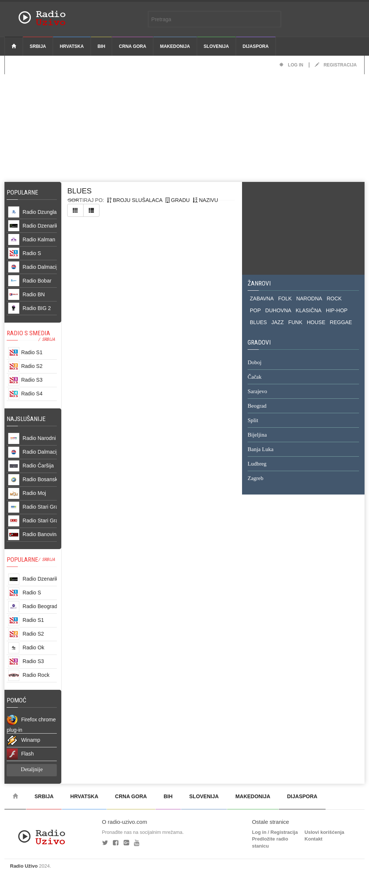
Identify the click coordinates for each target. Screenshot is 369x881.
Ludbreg (257, 464)
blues (79, 191)
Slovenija (216, 46)
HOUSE (316, 322)
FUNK (295, 322)
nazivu (205, 200)
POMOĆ (16, 700)
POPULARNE (22, 559)
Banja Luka (261, 449)
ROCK (334, 298)
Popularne (24, 192)
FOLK (285, 298)
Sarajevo (257, 391)
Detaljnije (32, 769)
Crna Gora (132, 46)
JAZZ (277, 322)
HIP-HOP (336, 310)
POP (255, 310)
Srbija (38, 46)
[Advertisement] (184, 126)
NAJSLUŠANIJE (26, 418)
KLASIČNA (308, 310)
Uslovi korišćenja (324, 832)
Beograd (257, 406)
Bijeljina (257, 435)
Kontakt (313, 839)
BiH (101, 46)
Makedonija (175, 46)
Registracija (336, 65)
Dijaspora (256, 46)
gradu (178, 200)
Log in (291, 65)
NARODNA (309, 298)
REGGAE (341, 322)
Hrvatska (72, 46)
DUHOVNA (278, 310)
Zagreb (255, 478)
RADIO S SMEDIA (28, 333)
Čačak (254, 377)
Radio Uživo (23, 866)
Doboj (255, 363)
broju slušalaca (135, 200)
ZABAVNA (262, 298)
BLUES (258, 322)
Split (253, 420)
